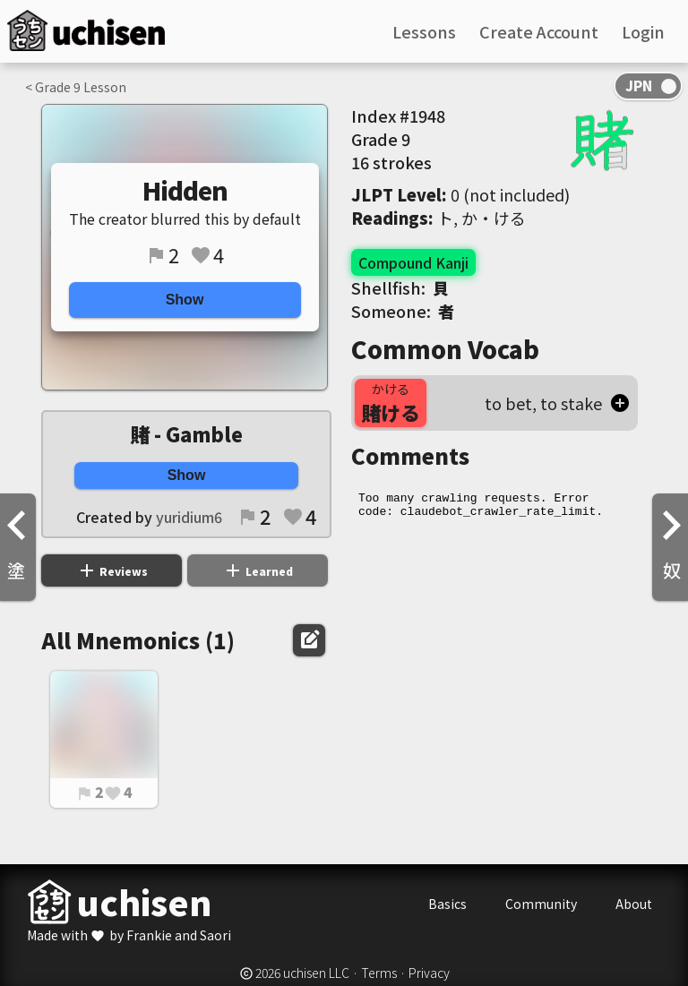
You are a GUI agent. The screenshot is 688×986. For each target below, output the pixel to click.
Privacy (429, 973)
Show (185, 299)
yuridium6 (189, 516)
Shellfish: (400, 287)
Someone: (402, 310)
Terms (379, 973)
